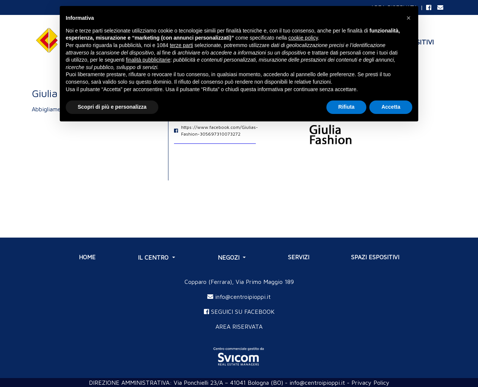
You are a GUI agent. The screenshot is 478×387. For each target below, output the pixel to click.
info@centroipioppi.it (239, 296)
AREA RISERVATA (239, 326)
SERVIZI (298, 257)
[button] (409, 18)
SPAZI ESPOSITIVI (375, 257)
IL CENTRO (154, 257)
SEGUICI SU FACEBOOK (239, 311)
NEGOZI (229, 257)
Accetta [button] (390, 107)
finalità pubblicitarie (148, 60)
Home (87, 257)
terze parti (181, 45)
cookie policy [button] (303, 38)
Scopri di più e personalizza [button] (112, 107)
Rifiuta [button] (346, 107)
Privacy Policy (370, 382)
